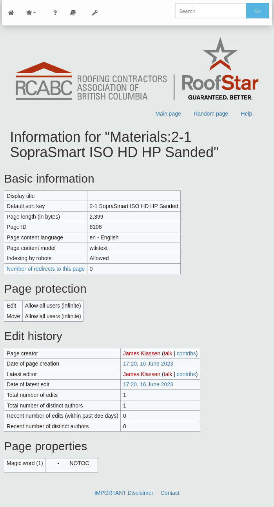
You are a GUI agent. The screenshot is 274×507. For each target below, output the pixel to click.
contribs (186, 353)
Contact (170, 493)
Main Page (11, 13)
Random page (211, 113)
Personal (55, 13)
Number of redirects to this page (46, 269)
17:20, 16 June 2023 (148, 363)
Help (246, 113)
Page (73, 13)
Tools (95, 13)
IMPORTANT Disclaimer (123, 493)
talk (168, 353)
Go (257, 10)
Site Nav (31, 13)
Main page (168, 113)
